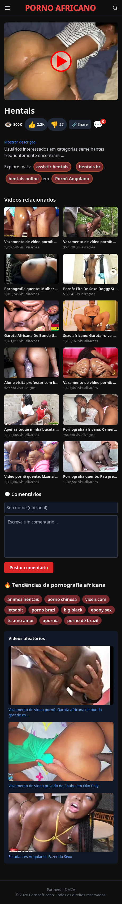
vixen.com (95, 599)
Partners (54, 889)
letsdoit (15, 610)
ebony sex (101, 610)
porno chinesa (62, 599)
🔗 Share (80, 124)
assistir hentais (52, 167)
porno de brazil (82, 620)
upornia (50, 620)
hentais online (23, 179)
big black (73, 610)
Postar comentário (29, 568)
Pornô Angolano (72, 179)
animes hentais (23, 599)
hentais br (89, 167)
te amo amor (20, 620)
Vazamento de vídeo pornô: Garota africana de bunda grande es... (55, 712)
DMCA (70, 889)
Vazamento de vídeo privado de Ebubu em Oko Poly (53, 785)
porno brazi (43, 610)
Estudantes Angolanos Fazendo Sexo (40, 856)
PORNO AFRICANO (60, 8)
